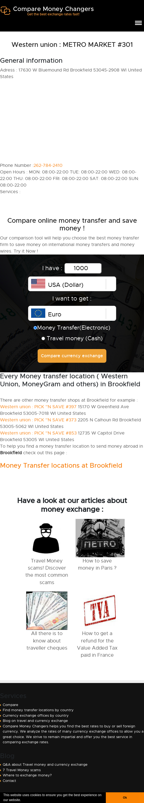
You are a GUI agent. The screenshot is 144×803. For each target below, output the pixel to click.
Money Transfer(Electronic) (72, 327)
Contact (9, 780)
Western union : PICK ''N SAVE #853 (38, 433)
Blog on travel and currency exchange (35, 720)
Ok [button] (125, 797)
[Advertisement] (72, 121)
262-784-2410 (48, 165)
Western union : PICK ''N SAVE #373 (38, 420)
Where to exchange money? (27, 775)
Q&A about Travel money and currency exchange (45, 764)
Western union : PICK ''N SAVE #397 (38, 407)
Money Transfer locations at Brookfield (61, 465)
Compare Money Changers (47, 13)
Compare (10, 704)
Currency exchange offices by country (36, 715)
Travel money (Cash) (72, 338)
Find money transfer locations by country (38, 710)
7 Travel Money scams (22, 770)
